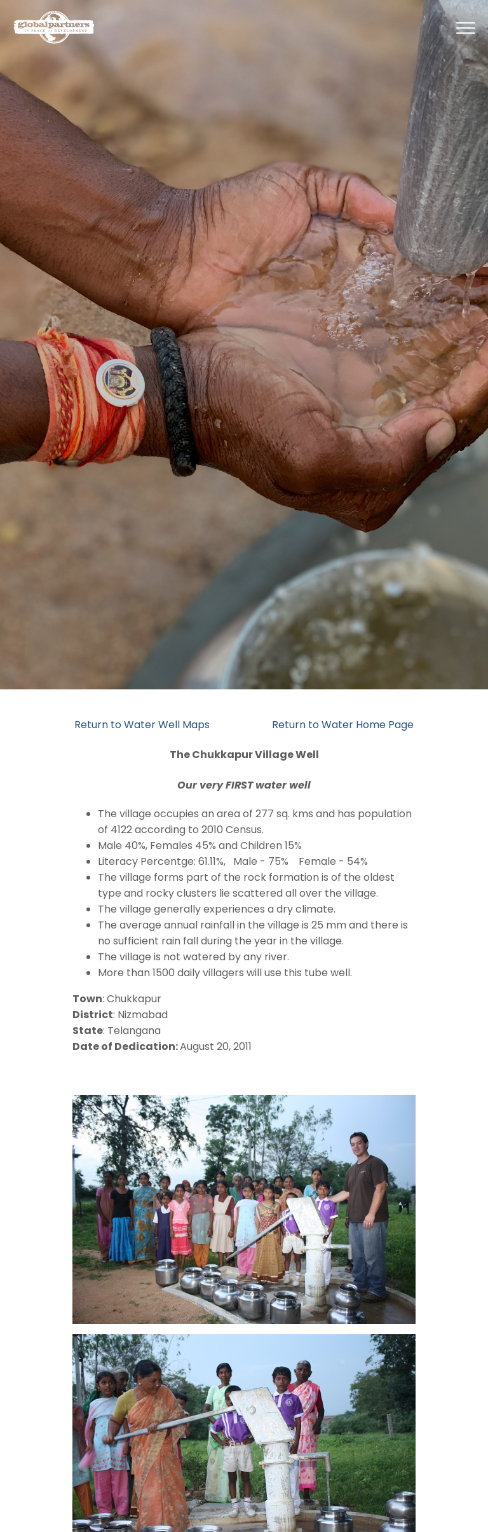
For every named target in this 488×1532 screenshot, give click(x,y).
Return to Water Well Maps (142, 724)
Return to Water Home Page (343, 724)
